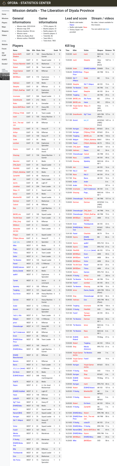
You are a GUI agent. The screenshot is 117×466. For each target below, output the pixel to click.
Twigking (16, 290)
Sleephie (16, 87)
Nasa (85, 27)
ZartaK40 (16, 176)
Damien (16, 300)
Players (4, 23)
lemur (15, 194)
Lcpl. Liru (16, 242)
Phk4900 (16, 168)
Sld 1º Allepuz (18, 420)
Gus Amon (16, 294)
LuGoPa (16, 345)
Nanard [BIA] (17, 413)
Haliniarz (16, 83)
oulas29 (16, 398)
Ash (14, 179)
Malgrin (15, 319)
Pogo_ (15, 249)
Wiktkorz (16, 225)
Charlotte (16, 129)
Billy (14, 449)
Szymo (15, 149)
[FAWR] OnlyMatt (19, 391)
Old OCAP (4, 54)
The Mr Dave (17, 218)
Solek (15, 139)
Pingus (15, 235)
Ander (15, 306)
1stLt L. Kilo (17, 315)
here (107, 29)
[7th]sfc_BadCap (19, 90)
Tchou (15, 253)
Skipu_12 (16, 190)
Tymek (15, 280)
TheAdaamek (18, 453)
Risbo (15, 103)
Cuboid (15, 204)
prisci (15, 323)
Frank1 (15, 430)
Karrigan (16, 416)
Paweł (15, 264)
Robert (15, 67)
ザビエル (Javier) (19, 368)
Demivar (16, 201)
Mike (14, 245)
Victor (15, 426)
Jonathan (16, 186)
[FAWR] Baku (17, 406)
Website (5, 44)
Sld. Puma (16, 460)
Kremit (15, 309)
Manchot (16, 161)
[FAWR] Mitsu (17, 349)
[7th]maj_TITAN (18, 113)
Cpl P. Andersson (19, 332)
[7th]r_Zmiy (17, 221)
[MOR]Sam (17, 77)
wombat (16, 143)
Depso (72, 25)
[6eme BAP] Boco (19, 107)
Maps (4, 27)
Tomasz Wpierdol (19, 64)
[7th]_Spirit (17, 165)
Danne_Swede (18, 271)
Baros (15, 365)
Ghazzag (16, 155)
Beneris (15, 361)
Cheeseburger (18, 326)
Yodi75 (15, 382)
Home (4, 14)
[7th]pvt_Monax (18, 238)
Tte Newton (17, 260)
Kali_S (15, 409)
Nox (14, 208)
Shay (14, 136)
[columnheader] (19, 50)
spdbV (15, 274)
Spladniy (16, 286)
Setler (15, 256)
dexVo (15, 183)
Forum (4, 49)
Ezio (14, 456)
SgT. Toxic (16, 402)
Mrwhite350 (17, 197)
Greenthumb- (17, 100)
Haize (15, 395)
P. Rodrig (16, 439)
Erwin (15, 336)
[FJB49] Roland (18, 376)
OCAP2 (4, 60)
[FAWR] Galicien (18, 267)
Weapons (5, 31)
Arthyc (15, 132)
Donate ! (5, 64)
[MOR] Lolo (17, 214)
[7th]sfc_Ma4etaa (19, 172)
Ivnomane (16, 96)
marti (15, 117)
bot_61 (86, 120)
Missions (5, 18)
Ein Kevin (16, 372)
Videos (4, 35)
